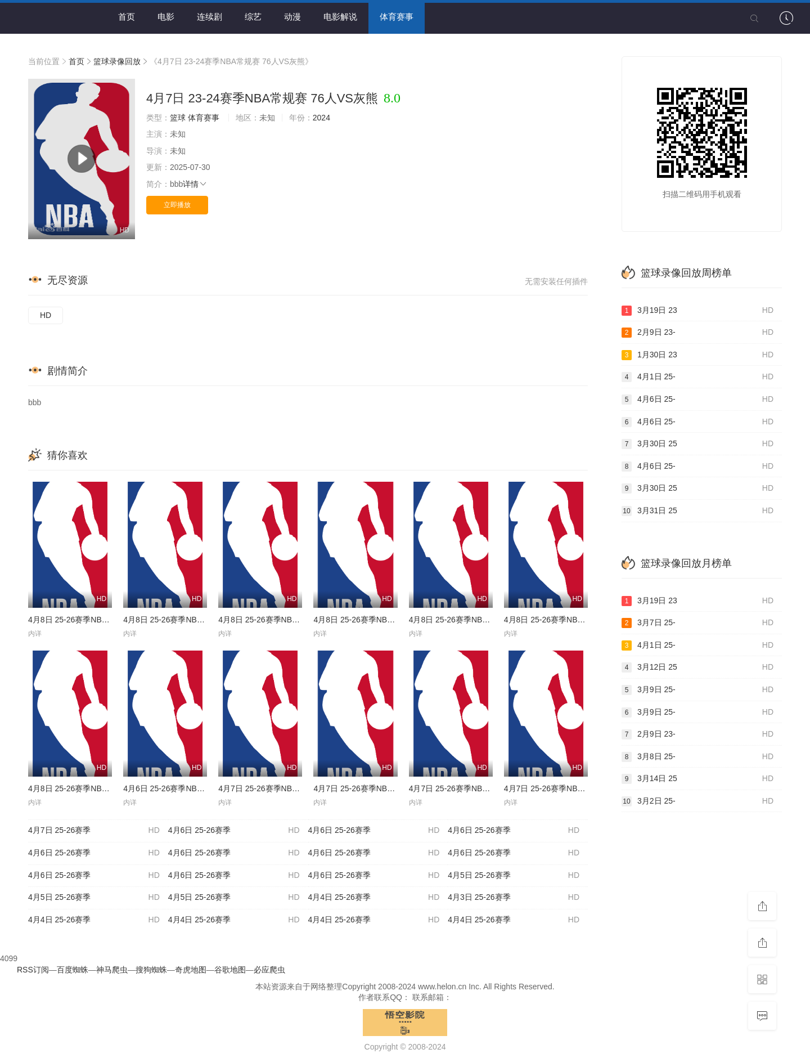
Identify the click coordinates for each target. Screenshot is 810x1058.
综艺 (253, 16)
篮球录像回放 (117, 61)
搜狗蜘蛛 (151, 969)
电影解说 (340, 16)
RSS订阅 (33, 969)
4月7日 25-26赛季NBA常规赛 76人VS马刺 (292, 788)
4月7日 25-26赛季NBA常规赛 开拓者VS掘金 (486, 788)
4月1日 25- (697, 377)
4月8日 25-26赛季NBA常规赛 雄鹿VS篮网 (577, 619)
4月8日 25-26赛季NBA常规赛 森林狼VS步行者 (204, 619)
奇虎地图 (190, 969)
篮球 (178, 117)
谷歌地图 (230, 969)
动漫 (292, 16)
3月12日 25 (697, 667)
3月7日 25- (697, 623)
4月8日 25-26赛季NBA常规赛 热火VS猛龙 (291, 619)
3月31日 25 (697, 511)
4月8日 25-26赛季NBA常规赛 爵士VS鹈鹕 (386, 619)
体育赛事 (396, 16)
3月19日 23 (697, 310)
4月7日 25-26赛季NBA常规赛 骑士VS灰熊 (577, 788)
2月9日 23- (697, 332)
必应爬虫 (269, 969)
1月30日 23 (697, 355)
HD (45, 315)
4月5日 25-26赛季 (513, 875)
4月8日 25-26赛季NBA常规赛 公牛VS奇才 (101, 619)
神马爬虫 (112, 969)
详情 (195, 184)
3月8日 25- (697, 757)
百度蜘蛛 (72, 969)
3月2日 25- (697, 801)
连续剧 (209, 16)
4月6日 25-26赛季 (234, 830)
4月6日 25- (697, 399)
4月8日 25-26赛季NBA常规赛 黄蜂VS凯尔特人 (109, 788)
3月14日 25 (697, 778)
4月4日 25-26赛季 (374, 897)
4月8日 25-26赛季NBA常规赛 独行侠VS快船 (486, 619)
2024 (321, 117)
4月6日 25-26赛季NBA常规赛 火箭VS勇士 (196, 788)
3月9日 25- (697, 690)
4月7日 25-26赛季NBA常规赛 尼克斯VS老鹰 (390, 788)
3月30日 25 (697, 444)
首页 (126, 16)
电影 (166, 16)
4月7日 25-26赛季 (94, 830)
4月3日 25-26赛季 (513, 897)
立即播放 (177, 205)
